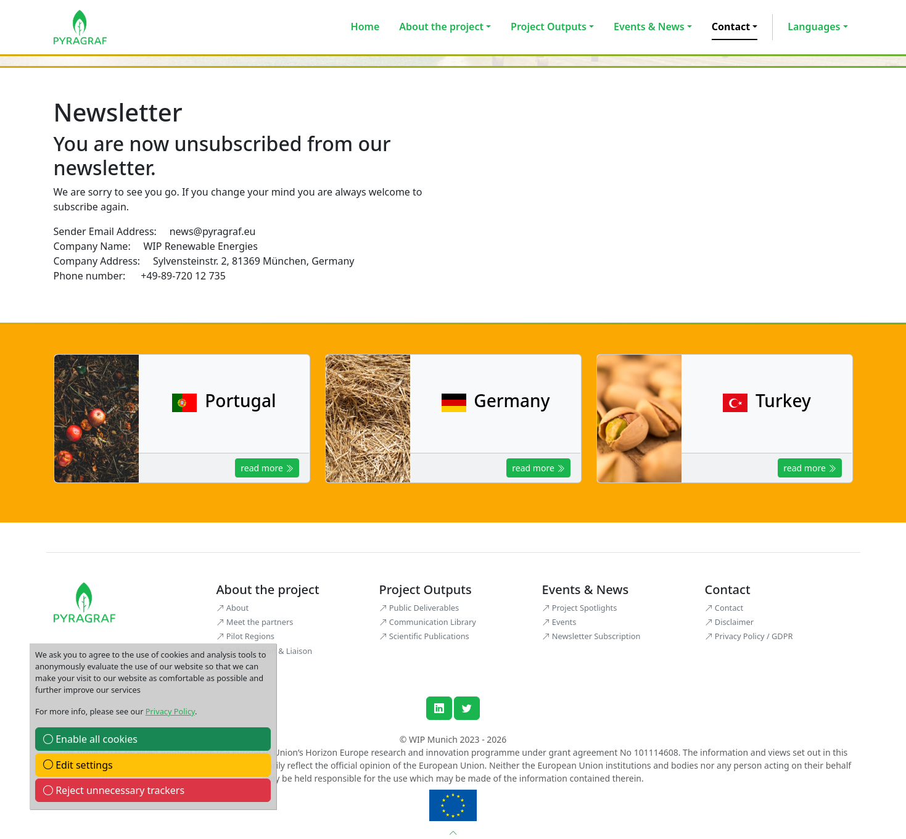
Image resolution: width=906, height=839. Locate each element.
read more (267, 468)
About (232, 607)
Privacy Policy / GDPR (749, 636)
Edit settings (78, 765)
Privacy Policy (170, 711)
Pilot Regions (245, 636)
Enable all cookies (90, 739)
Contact (731, 26)
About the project (441, 26)
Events (559, 621)
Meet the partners (255, 621)
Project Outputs (549, 26)
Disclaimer (729, 621)
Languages (814, 26)
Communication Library (427, 621)
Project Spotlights (579, 607)
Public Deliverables (419, 607)
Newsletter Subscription (591, 636)
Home (365, 26)
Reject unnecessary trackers (113, 790)
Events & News (649, 26)
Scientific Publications (424, 636)
